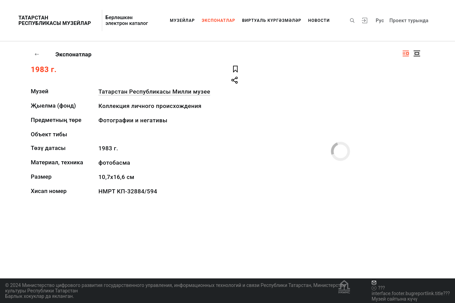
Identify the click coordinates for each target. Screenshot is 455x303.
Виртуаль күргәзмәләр (271, 20)
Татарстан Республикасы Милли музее (154, 91)
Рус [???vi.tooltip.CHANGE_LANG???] (380, 20)
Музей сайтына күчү (394, 299)
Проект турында (408, 20)
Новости (319, 20)
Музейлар (182, 20)
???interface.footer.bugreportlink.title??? (411, 290)
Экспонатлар (218, 20)
